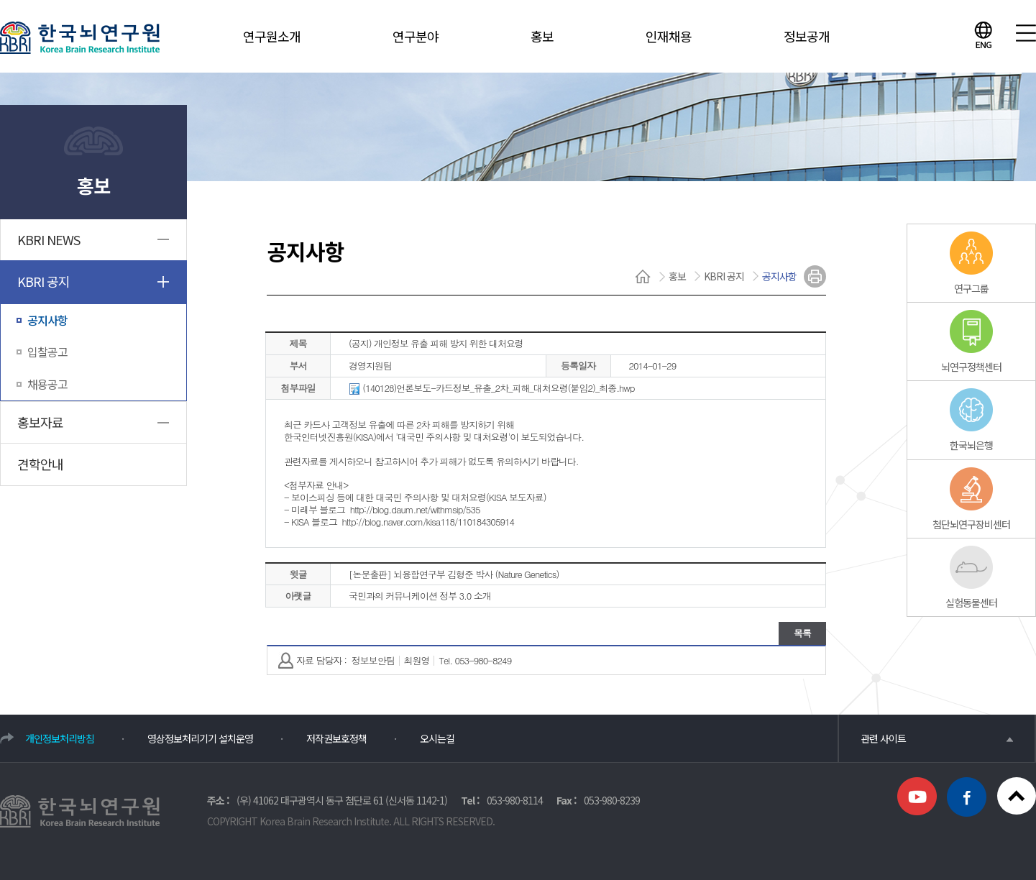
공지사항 (47, 320)
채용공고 (47, 384)
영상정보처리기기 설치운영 (200, 738)
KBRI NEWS (48, 239)
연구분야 (416, 36)
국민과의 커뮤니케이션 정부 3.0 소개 (420, 595)
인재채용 (669, 36)
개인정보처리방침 (59, 738)
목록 (802, 633)
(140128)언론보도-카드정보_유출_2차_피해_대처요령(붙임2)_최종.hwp (492, 388)
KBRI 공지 (43, 281)
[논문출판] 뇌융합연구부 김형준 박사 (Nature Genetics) (454, 574)
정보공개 (807, 36)
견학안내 (40, 463)
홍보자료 (40, 422)
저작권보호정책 (336, 738)
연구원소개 (272, 36)
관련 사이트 (937, 738)
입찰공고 (47, 351)
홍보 (542, 36)
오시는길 (437, 738)
